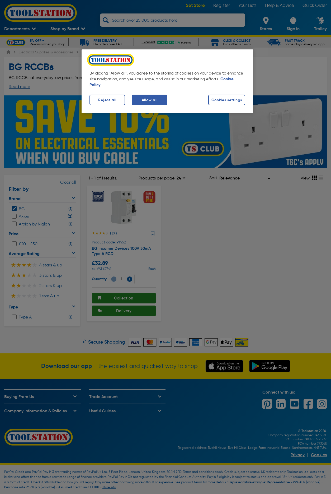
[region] (167, 81)
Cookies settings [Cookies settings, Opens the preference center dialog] (226, 100)
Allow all (149, 100)
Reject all (107, 100)
